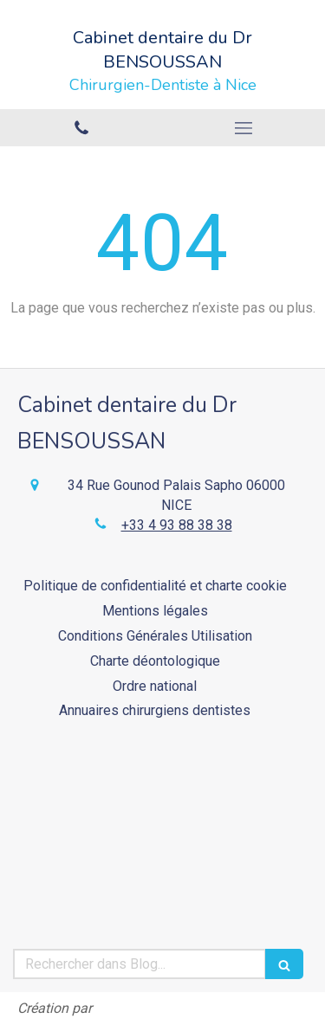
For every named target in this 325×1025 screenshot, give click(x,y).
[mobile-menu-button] (244, 128)
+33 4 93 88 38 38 (176, 525)
